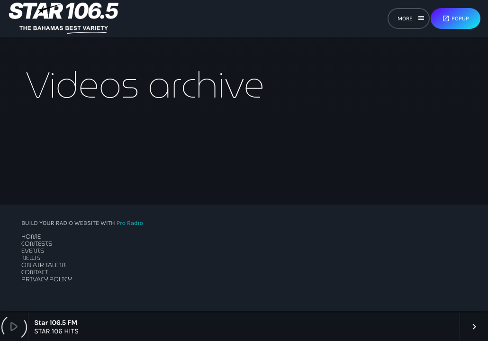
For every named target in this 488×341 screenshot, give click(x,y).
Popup (455, 18)
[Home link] (64, 18)
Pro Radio (130, 223)
